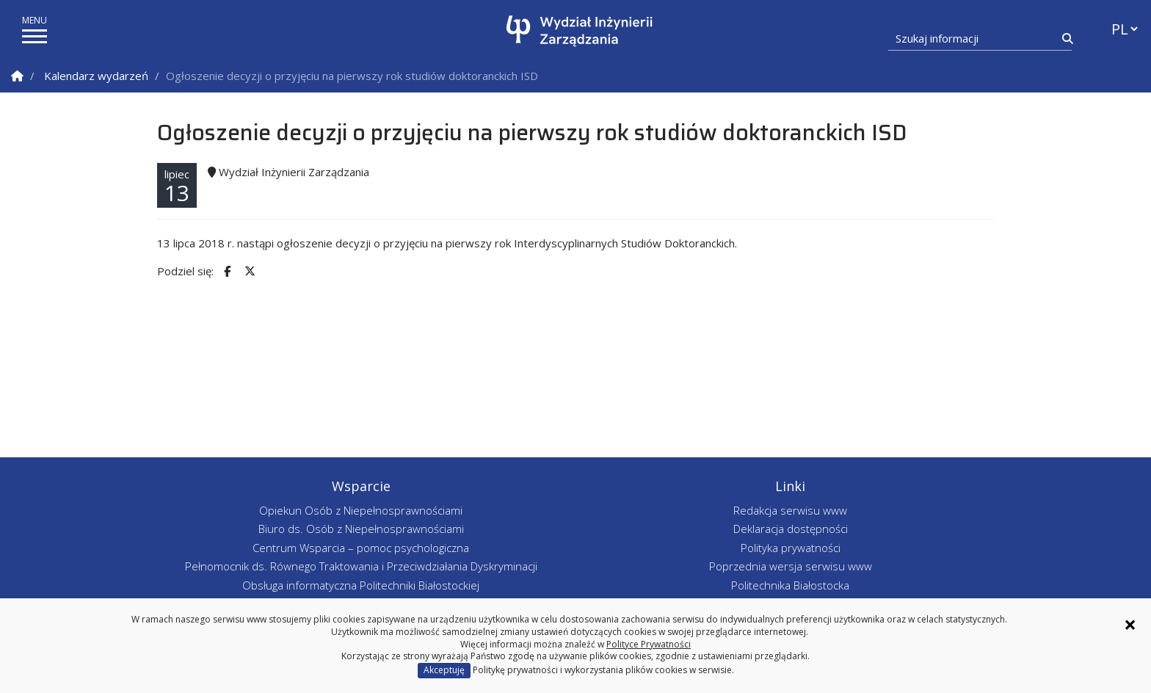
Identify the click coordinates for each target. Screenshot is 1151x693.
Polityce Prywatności (648, 644)
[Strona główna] (579, 31)
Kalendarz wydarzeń (96, 75)
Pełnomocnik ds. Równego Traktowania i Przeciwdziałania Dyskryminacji (361, 566)
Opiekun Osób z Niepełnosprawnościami (360, 510)
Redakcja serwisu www (790, 510)
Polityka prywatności (790, 547)
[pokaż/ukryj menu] (34, 36)
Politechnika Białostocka (790, 585)
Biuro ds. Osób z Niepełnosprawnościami (361, 528)
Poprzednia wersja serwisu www (790, 566)
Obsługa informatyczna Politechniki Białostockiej (360, 585)
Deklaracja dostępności (790, 528)
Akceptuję (444, 670)
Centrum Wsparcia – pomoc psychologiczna (361, 547)
